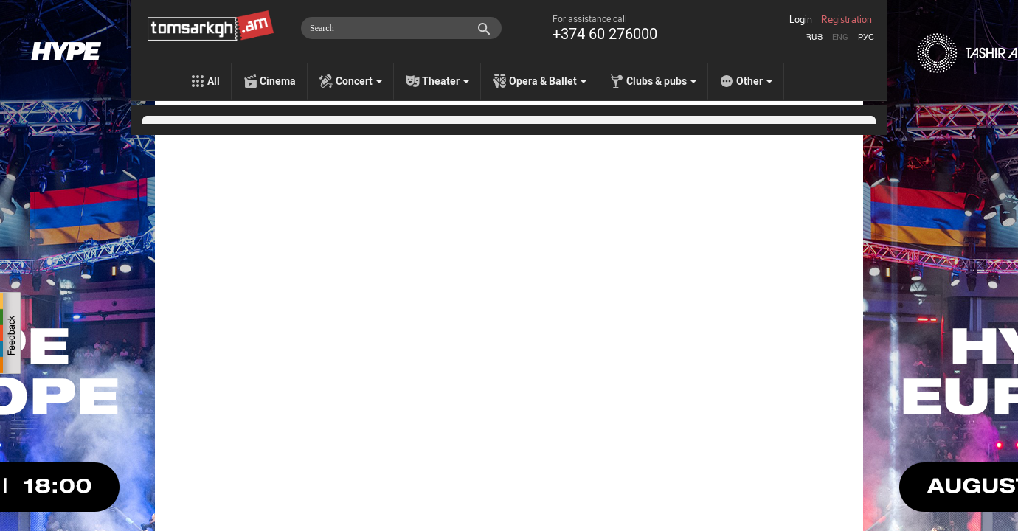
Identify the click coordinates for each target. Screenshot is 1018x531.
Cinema (278, 81)
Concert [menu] (359, 81)
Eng (840, 37)
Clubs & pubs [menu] (661, 81)
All (213, 81)
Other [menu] (754, 81)
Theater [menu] (445, 81)
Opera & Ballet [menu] (547, 81)
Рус (866, 37)
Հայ (814, 37)
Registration (846, 20)
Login (800, 20)
